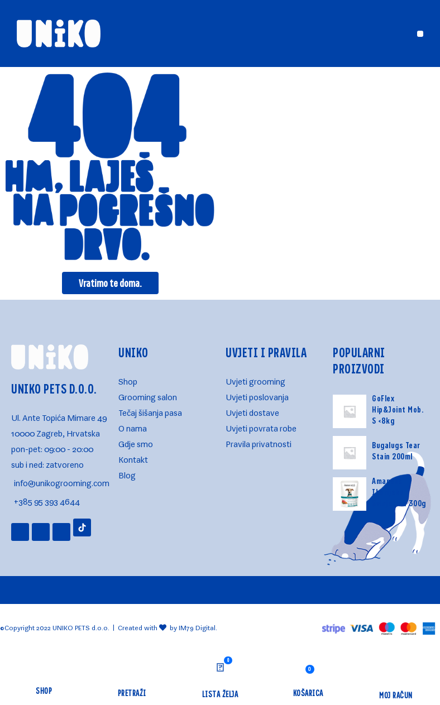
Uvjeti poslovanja (257, 395)
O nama (132, 426)
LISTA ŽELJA (220, 694)
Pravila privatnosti (258, 442)
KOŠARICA (308, 693)
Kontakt (133, 457)
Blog (127, 473)
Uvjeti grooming (255, 379)
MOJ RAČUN (396, 695)
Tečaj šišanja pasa (150, 410)
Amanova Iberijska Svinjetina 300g (399, 492)
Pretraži (132, 693)
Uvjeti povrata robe (261, 426)
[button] (420, 34)
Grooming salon (147, 395)
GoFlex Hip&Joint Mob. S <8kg (398, 409)
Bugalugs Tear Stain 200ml (396, 450)
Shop (127, 379)
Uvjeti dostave (252, 410)
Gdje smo (135, 442)
